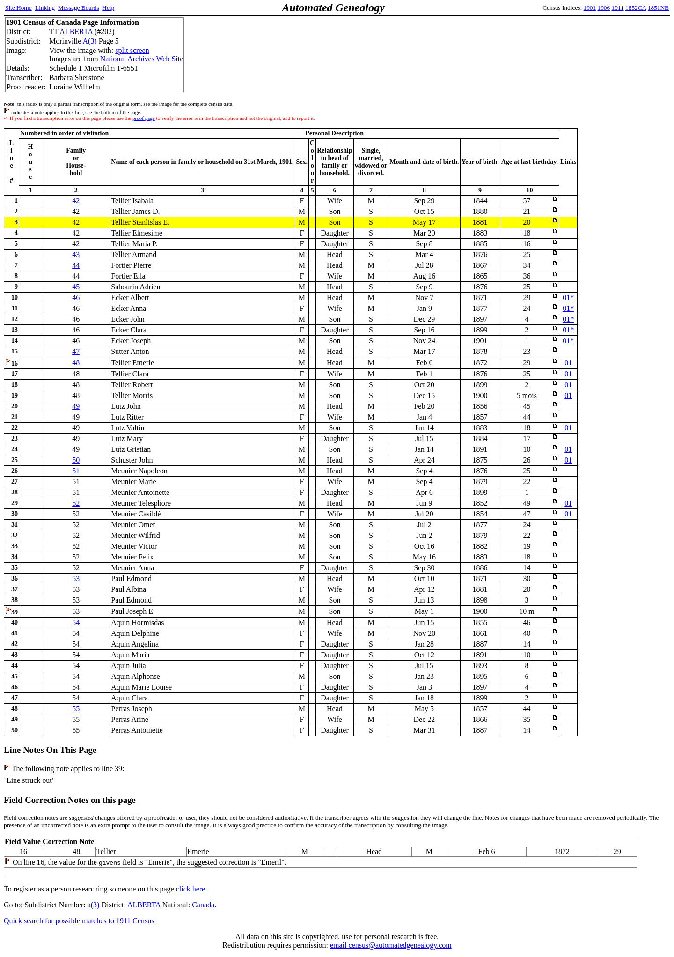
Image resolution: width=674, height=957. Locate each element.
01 (568, 363)
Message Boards (78, 7)
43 (76, 254)
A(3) (90, 41)
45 (76, 287)
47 (76, 351)
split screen (132, 50)
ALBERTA (76, 32)
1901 (590, 7)
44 (76, 265)
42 (76, 201)
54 (76, 622)
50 (76, 460)
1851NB (658, 7)
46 (76, 298)
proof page (143, 118)
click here (190, 889)
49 (76, 406)
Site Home (18, 7)
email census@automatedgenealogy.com (391, 945)
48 (76, 363)
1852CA (635, 7)
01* (568, 298)
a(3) (94, 905)
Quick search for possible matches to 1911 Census (79, 921)
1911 (618, 7)
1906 (604, 7)
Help (108, 7)
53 (76, 578)
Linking (45, 7)
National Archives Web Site (141, 59)
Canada (203, 905)
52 (76, 503)
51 (76, 471)
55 (76, 709)
